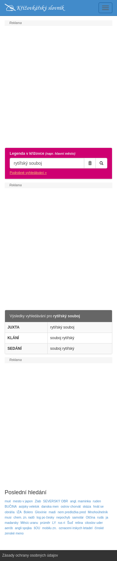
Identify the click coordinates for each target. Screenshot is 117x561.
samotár (78, 517)
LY (54, 522)
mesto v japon (23, 501)
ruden (97, 501)
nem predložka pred (72, 512)
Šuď (70, 522)
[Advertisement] (58, 85)
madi (52, 512)
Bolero (28, 512)
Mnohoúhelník (98, 512)
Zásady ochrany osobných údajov (30, 555)
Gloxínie (40, 512)
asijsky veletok (29, 506)
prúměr (45, 522)
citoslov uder (94, 522)
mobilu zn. (49, 528)
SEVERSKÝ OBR (55, 501)
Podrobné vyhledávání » (28, 172)
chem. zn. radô (23, 517)
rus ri (61, 522)
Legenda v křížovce (42, 153)
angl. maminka (80, 501)
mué (8, 501)
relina (79, 522)
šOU (37, 528)
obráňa (10, 512)
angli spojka (23, 528)
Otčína (90, 517)
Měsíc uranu (29, 522)
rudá (100, 517)
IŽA (19, 512)
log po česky (45, 517)
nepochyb (63, 517)
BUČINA (11, 506)
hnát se (98, 506)
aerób (9, 528)
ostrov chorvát (71, 506)
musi (8, 517)
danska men (50, 506)
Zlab (38, 501)
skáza (87, 506)
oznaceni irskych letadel (75, 528)
